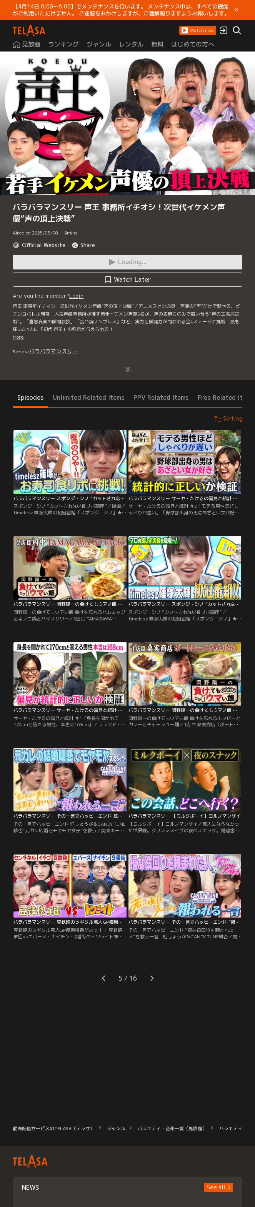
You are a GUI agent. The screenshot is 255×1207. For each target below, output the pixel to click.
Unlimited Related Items (88, 397)
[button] (197, 30)
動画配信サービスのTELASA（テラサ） (54, 1128)
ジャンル (116, 1128)
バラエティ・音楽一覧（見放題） (172, 1128)
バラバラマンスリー (53, 351)
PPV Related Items (160, 397)
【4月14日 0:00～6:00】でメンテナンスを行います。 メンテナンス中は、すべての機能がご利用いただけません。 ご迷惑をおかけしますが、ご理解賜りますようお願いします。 (121, 10)
